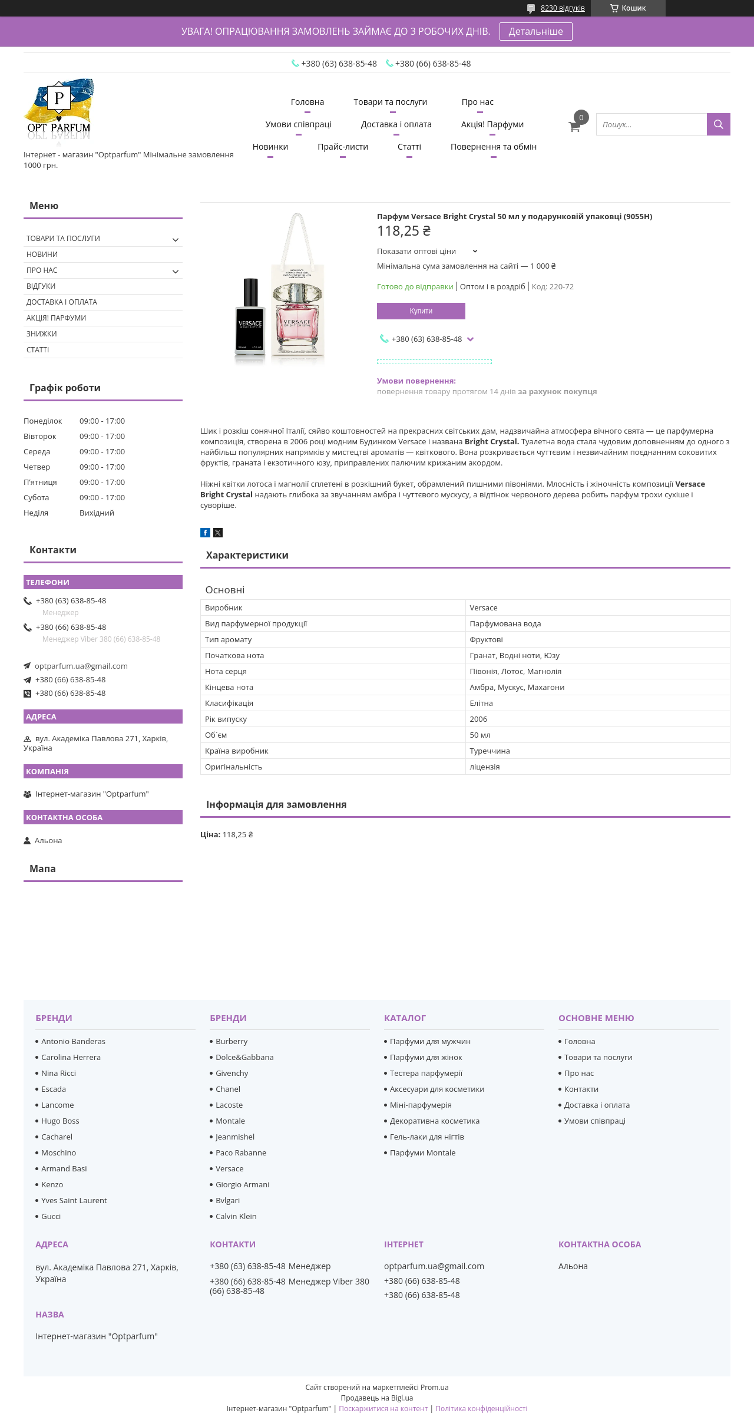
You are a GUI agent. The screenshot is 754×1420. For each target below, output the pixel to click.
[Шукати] (718, 124)
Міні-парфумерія (421, 1104)
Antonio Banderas (73, 1041)
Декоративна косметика (435, 1120)
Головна (308, 101)
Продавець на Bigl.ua (376, 1398)
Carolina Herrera (71, 1057)
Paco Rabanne (241, 1152)
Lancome (57, 1104)
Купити (421, 311)
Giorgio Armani (242, 1184)
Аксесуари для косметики (437, 1089)
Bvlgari (228, 1200)
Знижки (42, 334)
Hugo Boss (60, 1120)
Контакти (581, 1089)
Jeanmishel (235, 1136)
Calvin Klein (236, 1216)
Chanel (228, 1089)
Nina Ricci (58, 1073)
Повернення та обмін (494, 146)
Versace (229, 1168)
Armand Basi (64, 1168)
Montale (230, 1120)
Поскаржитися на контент (383, 1409)
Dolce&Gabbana (245, 1057)
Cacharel (56, 1136)
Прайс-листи (343, 146)
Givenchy (232, 1073)
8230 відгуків (563, 8)
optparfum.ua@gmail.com (81, 666)
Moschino (58, 1152)
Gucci (51, 1216)
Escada (53, 1089)
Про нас (478, 101)
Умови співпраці (299, 124)
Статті (409, 146)
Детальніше (536, 31)
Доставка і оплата (396, 124)
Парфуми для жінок (426, 1057)
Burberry (231, 1041)
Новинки (271, 146)
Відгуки (41, 286)
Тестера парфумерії (426, 1073)
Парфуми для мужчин (430, 1041)
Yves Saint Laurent (74, 1200)
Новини (42, 254)
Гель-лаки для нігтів (427, 1136)
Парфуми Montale (423, 1152)
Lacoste (229, 1104)
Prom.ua (435, 1387)
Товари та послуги (391, 101)
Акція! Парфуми (492, 124)
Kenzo (52, 1184)
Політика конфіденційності (481, 1409)
